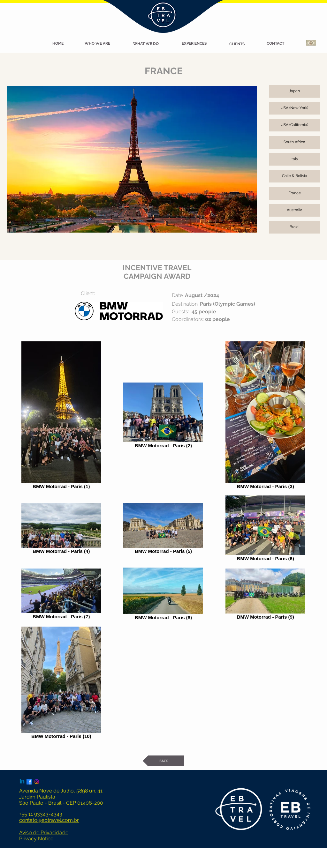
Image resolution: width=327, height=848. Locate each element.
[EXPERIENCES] (194, 43)
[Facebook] (29, 782)
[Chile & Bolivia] (294, 176)
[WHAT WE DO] (146, 44)
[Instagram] (37, 782)
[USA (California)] (294, 125)
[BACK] (163, 760)
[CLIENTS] (237, 44)
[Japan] (294, 91)
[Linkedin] (22, 782)
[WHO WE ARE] (97, 43)
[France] (294, 193)
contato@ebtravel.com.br (49, 820)
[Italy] (294, 159)
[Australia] (294, 210)
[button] (58, 43)
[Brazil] (294, 227)
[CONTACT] (275, 43)
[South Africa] (294, 142)
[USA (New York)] (294, 108)
